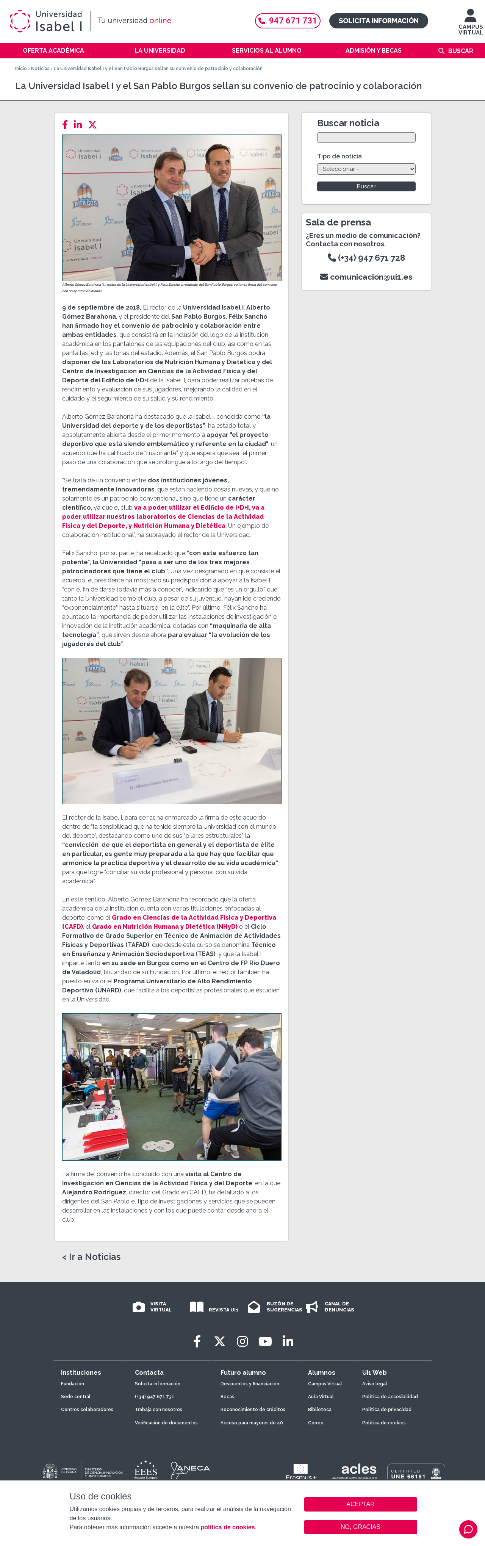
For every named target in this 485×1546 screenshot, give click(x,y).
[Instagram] (242, 1342)
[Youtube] (265, 1342)
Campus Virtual (325, 1383)
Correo (316, 1423)
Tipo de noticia (339, 156)
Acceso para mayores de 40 (252, 1423)
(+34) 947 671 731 (154, 1396)
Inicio (21, 68)
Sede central (76, 1396)
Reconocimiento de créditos (253, 1409)
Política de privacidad (386, 1409)
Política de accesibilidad (390, 1396)
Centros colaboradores (87, 1409)
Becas (227, 1396)
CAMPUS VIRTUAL (470, 25)
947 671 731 (287, 20)
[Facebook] (67, 125)
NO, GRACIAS (360, 1527)
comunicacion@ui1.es (366, 277)
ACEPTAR (361, 1504)
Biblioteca (320, 1409)
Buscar (460, 51)
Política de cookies (384, 1423)
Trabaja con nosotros (158, 1409)
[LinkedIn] (80, 125)
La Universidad (160, 50)
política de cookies (227, 1527)
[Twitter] (95, 125)
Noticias (40, 68)
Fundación (72, 1383)
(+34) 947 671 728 (366, 258)
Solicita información (379, 21)
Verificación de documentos (166, 1423)
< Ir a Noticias (91, 1256)
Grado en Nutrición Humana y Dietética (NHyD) (165, 926)
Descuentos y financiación (250, 1383)
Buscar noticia (348, 122)
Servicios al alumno (267, 50)
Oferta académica (53, 50)
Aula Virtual (321, 1396)
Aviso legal (374, 1383)
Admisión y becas (374, 50)
